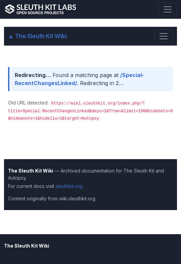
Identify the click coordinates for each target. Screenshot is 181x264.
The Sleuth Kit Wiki (37, 36)
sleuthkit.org (69, 186)
